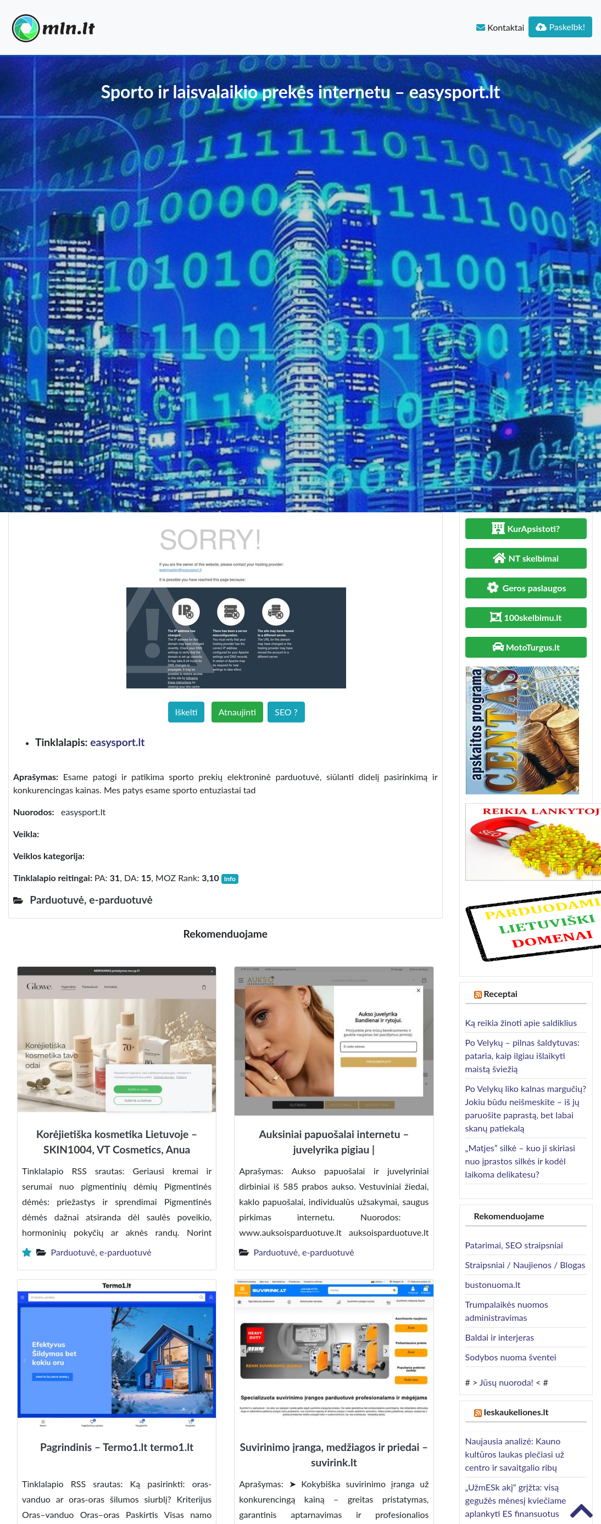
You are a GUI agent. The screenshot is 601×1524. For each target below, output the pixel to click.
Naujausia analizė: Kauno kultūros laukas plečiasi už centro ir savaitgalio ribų (514, 1454)
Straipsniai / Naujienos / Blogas (525, 1264)
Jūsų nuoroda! (506, 1382)
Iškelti (186, 712)
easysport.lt (117, 742)
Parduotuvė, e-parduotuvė (101, 1252)
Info (230, 879)
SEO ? (286, 712)
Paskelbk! (560, 26)
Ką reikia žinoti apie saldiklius (521, 1022)
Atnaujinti (237, 712)
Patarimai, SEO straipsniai (514, 1245)
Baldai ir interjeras (500, 1337)
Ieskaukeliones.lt (515, 1412)
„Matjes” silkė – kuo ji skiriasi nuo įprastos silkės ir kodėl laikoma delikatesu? (520, 1160)
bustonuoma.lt (493, 1284)
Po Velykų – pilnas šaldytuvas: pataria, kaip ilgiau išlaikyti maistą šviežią (522, 1055)
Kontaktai (500, 27)
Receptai (500, 993)
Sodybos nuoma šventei (511, 1357)
